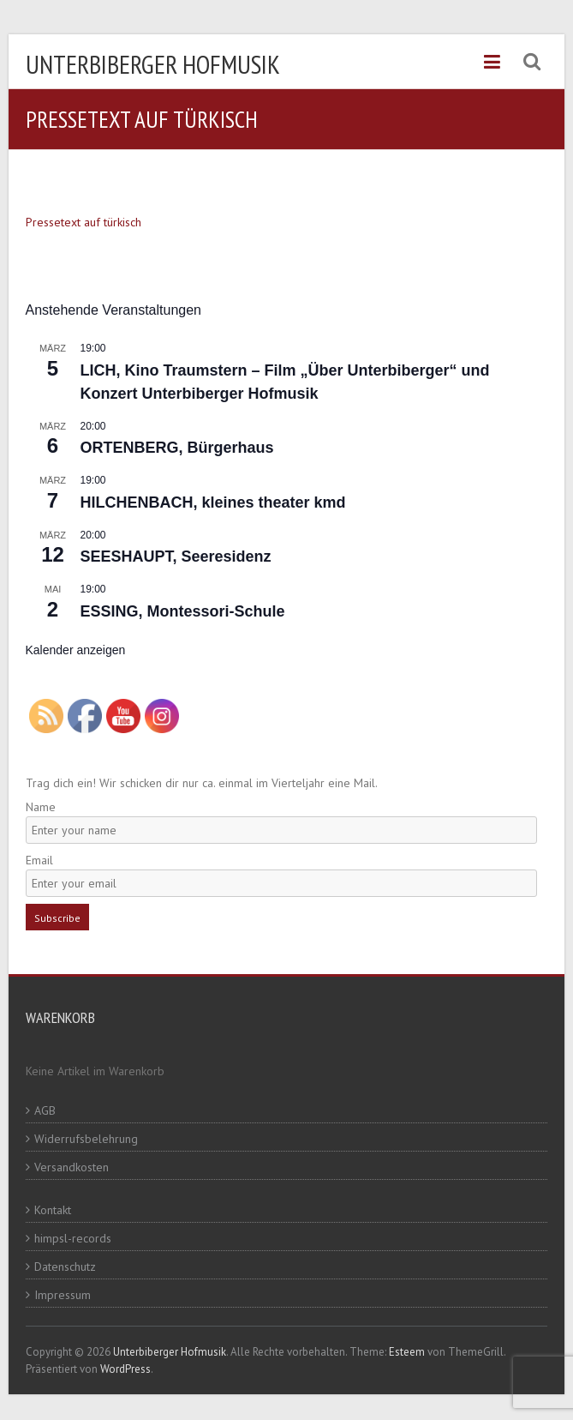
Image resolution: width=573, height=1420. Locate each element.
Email (39, 860)
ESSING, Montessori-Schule (183, 611)
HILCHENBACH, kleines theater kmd (213, 502)
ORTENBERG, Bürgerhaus (177, 447)
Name (41, 807)
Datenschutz (65, 1266)
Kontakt (52, 1210)
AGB (45, 1110)
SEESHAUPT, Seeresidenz (176, 556)
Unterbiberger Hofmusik (153, 64)
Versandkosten (71, 1167)
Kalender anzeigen (76, 650)
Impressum (62, 1295)
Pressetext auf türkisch (83, 222)
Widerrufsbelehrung (86, 1138)
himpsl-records (72, 1238)
